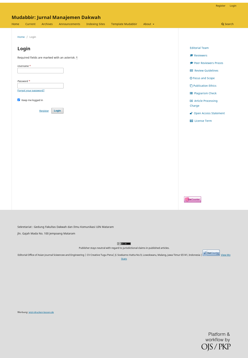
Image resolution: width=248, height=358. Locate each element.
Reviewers (198, 55)
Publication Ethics (203, 85)
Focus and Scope (202, 78)
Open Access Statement (207, 113)
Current (30, 24)
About (147, 24)
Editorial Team (199, 48)
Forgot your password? (31, 90)
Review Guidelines (204, 70)
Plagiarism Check (203, 93)
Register (220, 5)
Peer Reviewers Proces (206, 63)
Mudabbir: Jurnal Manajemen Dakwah (56, 17)
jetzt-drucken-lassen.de (41, 312)
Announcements (69, 24)
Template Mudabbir (124, 24)
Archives (47, 24)
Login (233, 5)
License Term (201, 121)
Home (15, 24)
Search (227, 24)
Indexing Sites (95, 24)
